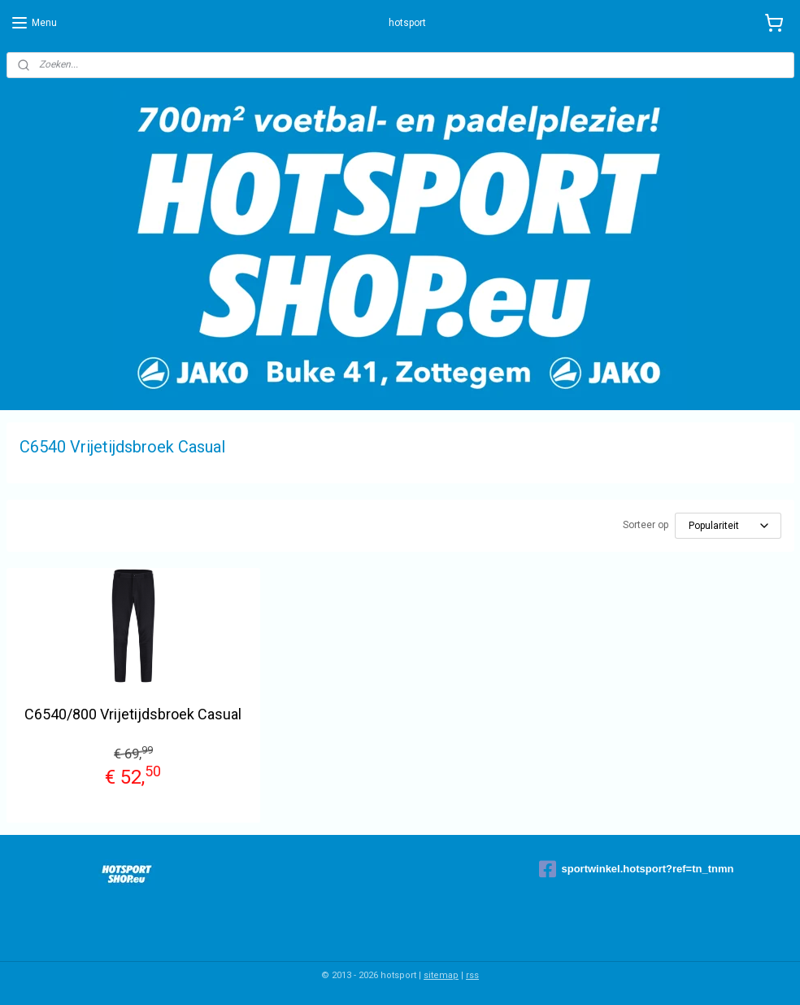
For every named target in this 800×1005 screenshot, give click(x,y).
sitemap (441, 975)
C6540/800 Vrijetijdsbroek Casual (132, 714)
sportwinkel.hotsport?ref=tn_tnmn (636, 869)
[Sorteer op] (728, 525)
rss (472, 975)
